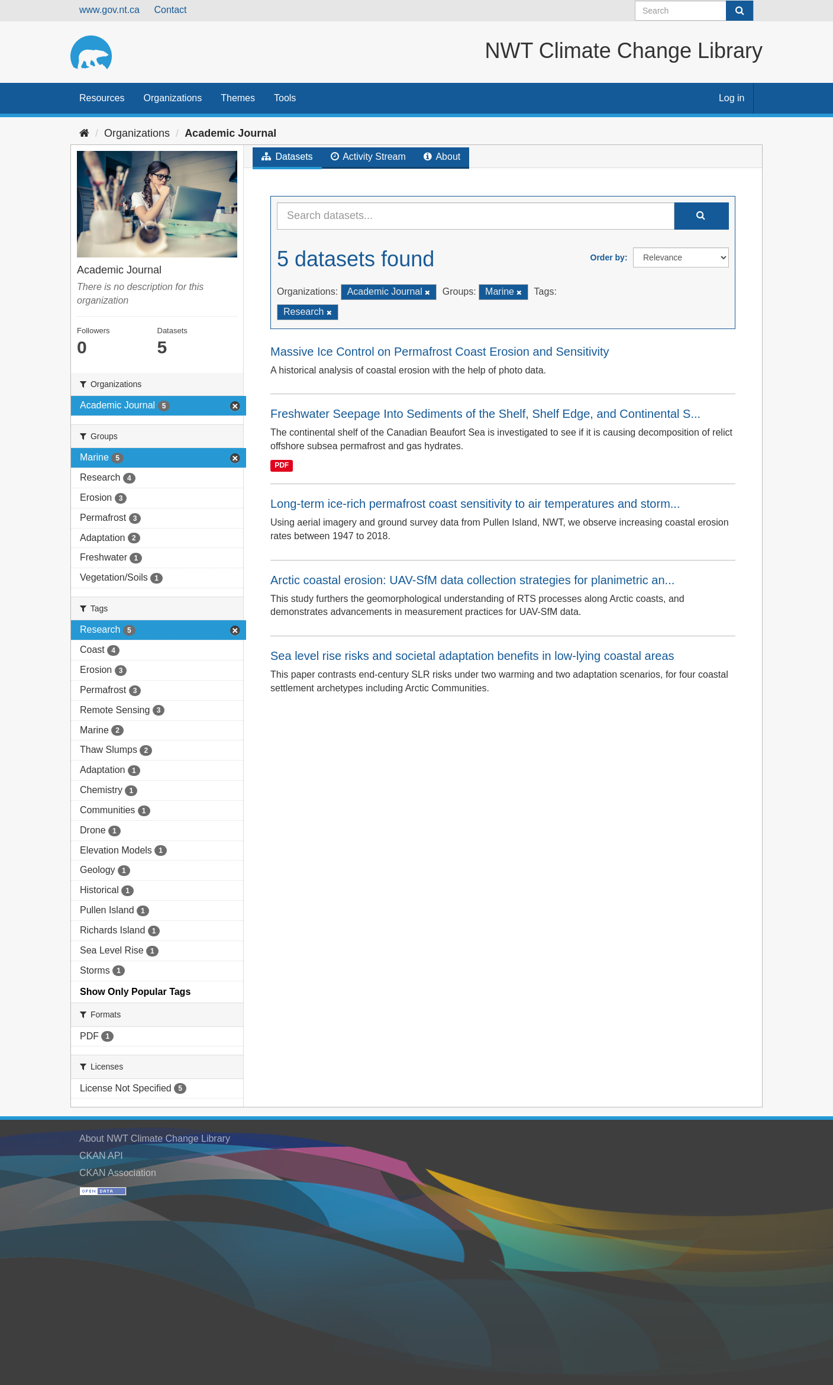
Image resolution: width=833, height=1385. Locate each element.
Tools (285, 98)
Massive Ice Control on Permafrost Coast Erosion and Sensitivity (439, 351)
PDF (282, 465)
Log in (732, 98)
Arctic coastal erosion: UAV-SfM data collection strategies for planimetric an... (472, 580)
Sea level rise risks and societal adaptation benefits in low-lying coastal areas (472, 655)
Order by (607, 257)
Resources (101, 98)
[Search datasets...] (475, 216)
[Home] (84, 133)
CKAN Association (117, 1173)
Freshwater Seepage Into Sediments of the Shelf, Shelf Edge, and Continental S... (485, 413)
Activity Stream (368, 157)
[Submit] (739, 11)
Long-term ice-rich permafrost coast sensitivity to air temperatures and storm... (475, 503)
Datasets (287, 157)
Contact (170, 10)
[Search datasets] (694, 11)
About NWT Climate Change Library (154, 1138)
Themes (238, 98)
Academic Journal (230, 133)
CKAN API (101, 1156)
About (442, 157)
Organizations (172, 98)
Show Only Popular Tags (135, 992)
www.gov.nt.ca (109, 10)
